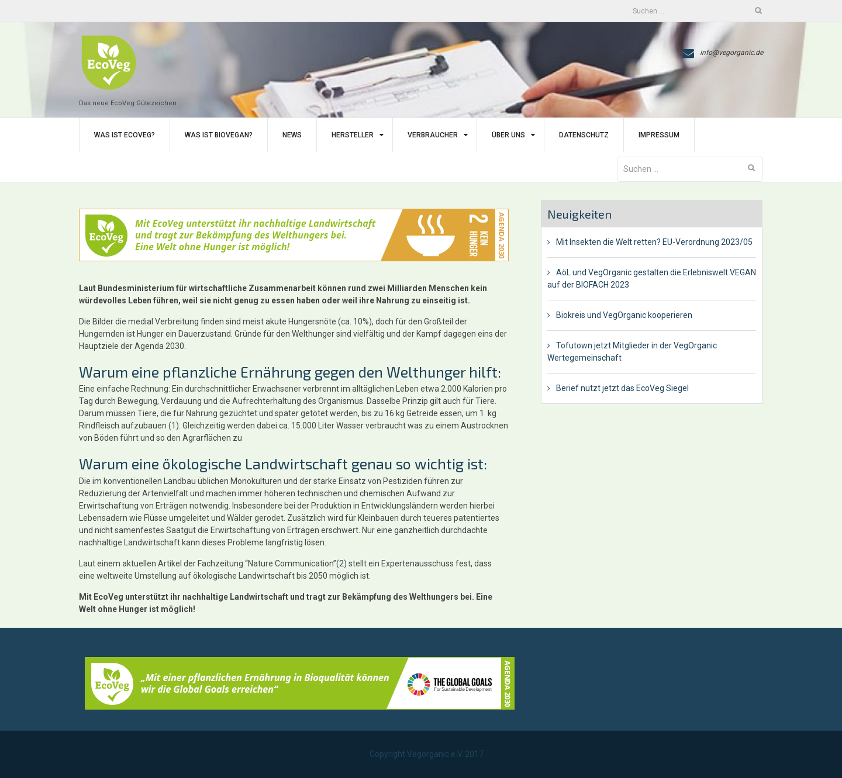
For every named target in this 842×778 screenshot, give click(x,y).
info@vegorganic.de (731, 53)
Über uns (508, 135)
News (292, 135)
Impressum (659, 135)
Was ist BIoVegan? (219, 135)
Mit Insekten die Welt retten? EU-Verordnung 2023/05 (654, 242)
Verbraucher (433, 135)
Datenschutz (584, 135)
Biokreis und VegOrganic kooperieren (624, 315)
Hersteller (353, 135)
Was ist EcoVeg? (124, 135)
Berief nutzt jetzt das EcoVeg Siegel (622, 388)
